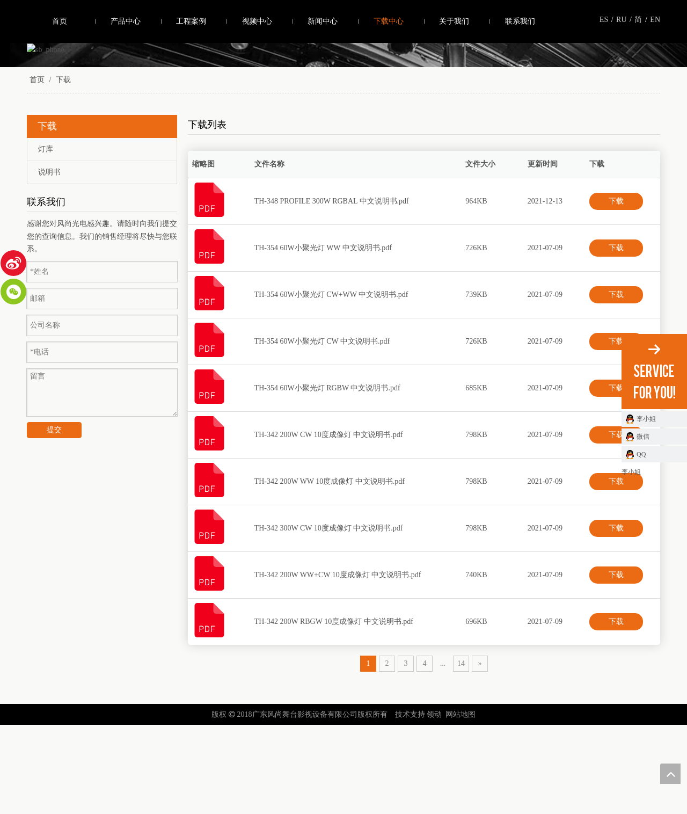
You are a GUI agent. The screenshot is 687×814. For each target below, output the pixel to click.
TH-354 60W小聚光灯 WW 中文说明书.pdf (323, 336)
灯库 (45, 238)
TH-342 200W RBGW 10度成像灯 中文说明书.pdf (333, 710)
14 (461, 752)
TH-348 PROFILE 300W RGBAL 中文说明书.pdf (331, 290)
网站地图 (460, 803)
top (670, 774)
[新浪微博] (13, 263)
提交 (54, 519)
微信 (643, 436)
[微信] (13, 291)
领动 (434, 803)
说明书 (49, 261)
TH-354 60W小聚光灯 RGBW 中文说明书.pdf (327, 477)
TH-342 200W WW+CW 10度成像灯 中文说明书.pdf (337, 663)
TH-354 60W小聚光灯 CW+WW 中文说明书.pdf (331, 383)
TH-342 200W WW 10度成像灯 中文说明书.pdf (329, 570)
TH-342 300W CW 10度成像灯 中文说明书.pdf (328, 617)
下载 (616, 290)
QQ (641, 454)
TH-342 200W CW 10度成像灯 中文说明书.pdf (328, 523)
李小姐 (646, 419)
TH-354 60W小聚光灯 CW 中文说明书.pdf (322, 430)
